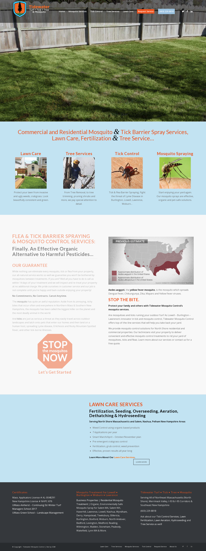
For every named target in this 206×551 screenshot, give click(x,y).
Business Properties (87, 500)
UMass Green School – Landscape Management (38, 512)
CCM (53, 547)
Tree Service (147, 524)
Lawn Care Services (124, 457)
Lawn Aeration (162, 520)
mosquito (22, 301)
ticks (19, 318)
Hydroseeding (178, 520)
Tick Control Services (167, 516)
